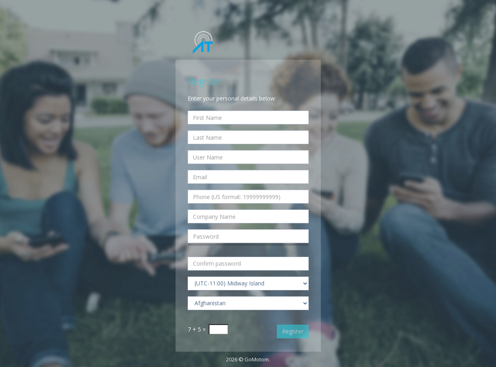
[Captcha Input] (218, 329)
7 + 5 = (197, 329)
